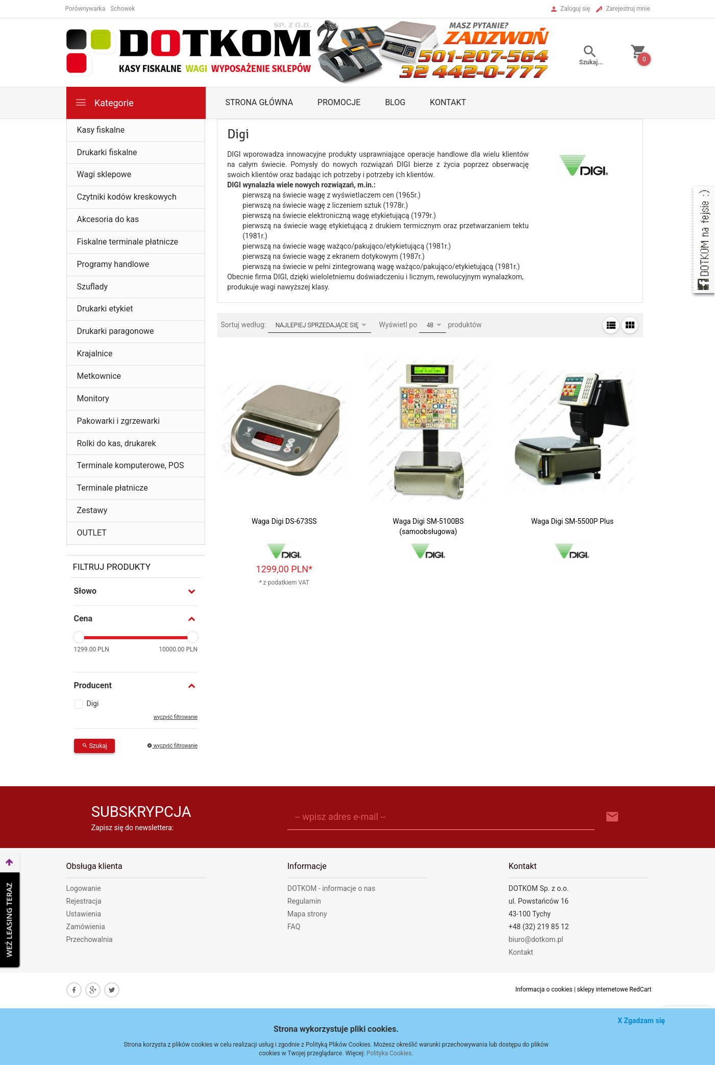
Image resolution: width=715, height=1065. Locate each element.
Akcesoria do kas (108, 219)
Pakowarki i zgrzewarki (118, 421)
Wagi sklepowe (104, 174)
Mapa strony (307, 914)
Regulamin (304, 901)
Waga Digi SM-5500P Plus (572, 521)
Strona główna (259, 102)
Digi (93, 703)
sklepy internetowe (602, 989)
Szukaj (94, 745)
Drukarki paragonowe (115, 331)
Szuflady (92, 287)
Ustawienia (84, 914)
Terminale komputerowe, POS (130, 465)
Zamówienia (85, 927)
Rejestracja (84, 901)
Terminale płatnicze (112, 488)
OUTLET (92, 533)
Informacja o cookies (544, 989)
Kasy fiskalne (101, 130)
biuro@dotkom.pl (536, 939)
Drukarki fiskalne (107, 152)
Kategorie (104, 102)
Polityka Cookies (388, 1053)
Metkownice (99, 376)
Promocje (338, 102)
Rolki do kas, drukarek (116, 443)
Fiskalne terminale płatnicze (128, 242)
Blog (395, 102)
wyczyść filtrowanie (176, 717)
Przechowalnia (89, 939)
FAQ (293, 927)
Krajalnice (95, 353)
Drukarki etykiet (105, 308)
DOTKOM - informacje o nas (331, 888)
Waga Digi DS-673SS (284, 521)
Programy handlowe (113, 264)
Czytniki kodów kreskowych (127, 197)
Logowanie (83, 888)
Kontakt (448, 102)
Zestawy (92, 510)
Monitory (93, 398)
